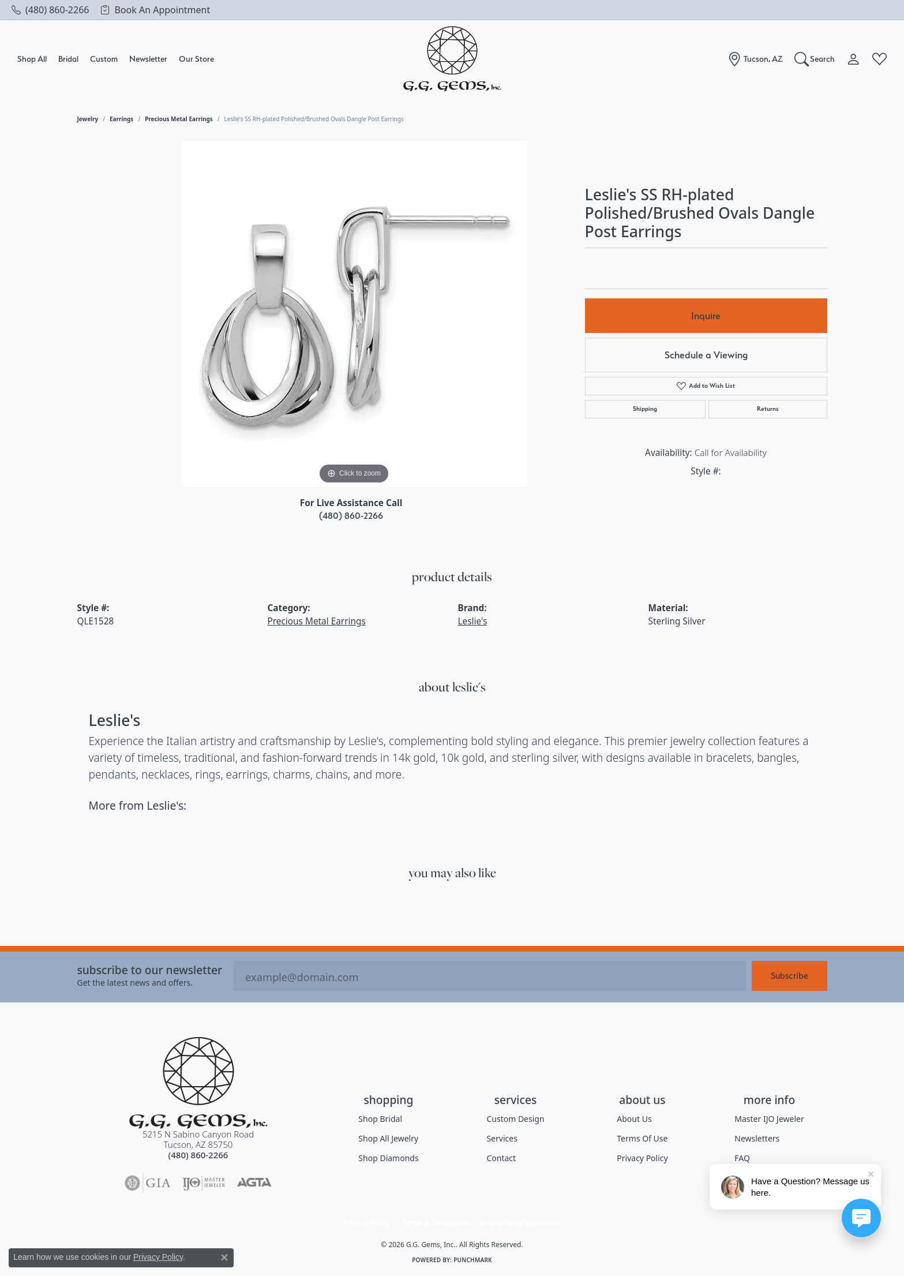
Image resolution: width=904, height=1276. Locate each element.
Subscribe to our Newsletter (150, 969)
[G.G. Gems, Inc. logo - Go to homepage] (452, 59)
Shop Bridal (380, 1118)
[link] (50, 10)
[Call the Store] (198, 1155)
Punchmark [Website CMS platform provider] (472, 1260)
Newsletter (148, 58)
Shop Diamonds (388, 1157)
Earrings (121, 119)
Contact (501, 1157)
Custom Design (515, 1118)
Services (501, 1138)
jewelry (88, 119)
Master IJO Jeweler (769, 1118)
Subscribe (789, 975)
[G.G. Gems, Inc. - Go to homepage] (198, 1083)
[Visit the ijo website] (204, 1183)
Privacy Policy (642, 1157)
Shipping (645, 409)
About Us (634, 1118)
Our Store (196, 58)
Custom (104, 58)
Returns (768, 409)
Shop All (32, 58)
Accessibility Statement (520, 1223)
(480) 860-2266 (351, 515)
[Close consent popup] (224, 1257)
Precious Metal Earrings (179, 119)
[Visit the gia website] (148, 1183)
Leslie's (472, 621)
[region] (354, 314)
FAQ (742, 1157)
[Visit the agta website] (254, 1183)
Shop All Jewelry (388, 1138)
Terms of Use (642, 1138)
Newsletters (756, 1138)
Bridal (68, 58)
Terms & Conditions (435, 1223)
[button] (814, 59)
